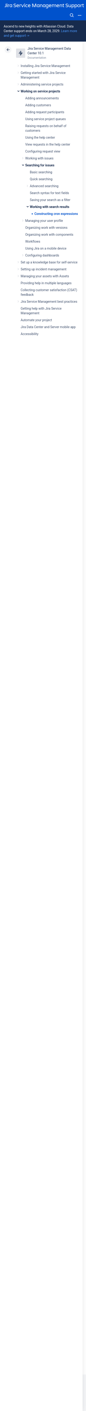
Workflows (32, 241)
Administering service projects (42, 84)
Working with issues (39, 158)
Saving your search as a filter (50, 200)
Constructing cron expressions (56, 214)
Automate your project (36, 320)
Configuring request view (42, 151)
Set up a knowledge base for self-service (49, 262)
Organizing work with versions (46, 227)
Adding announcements (42, 98)
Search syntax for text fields (49, 193)
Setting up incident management (44, 269)
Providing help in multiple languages (46, 283)
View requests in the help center (47, 144)
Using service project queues (45, 119)
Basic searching (41, 172)
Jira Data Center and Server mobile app (48, 327)
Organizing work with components (49, 234)
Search (71, 15)
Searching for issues (39, 165)
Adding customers (38, 105)
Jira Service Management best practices (49, 301)
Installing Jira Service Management (45, 66)
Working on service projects (40, 91)
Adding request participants (44, 112)
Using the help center (40, 137)
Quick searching (41, 179)
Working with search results (49, 207)
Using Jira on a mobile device (46, 248)
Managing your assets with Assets (45, 276)
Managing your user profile (44, 221)
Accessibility (29, 334)
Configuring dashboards (42, 255)
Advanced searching (44, 186)
